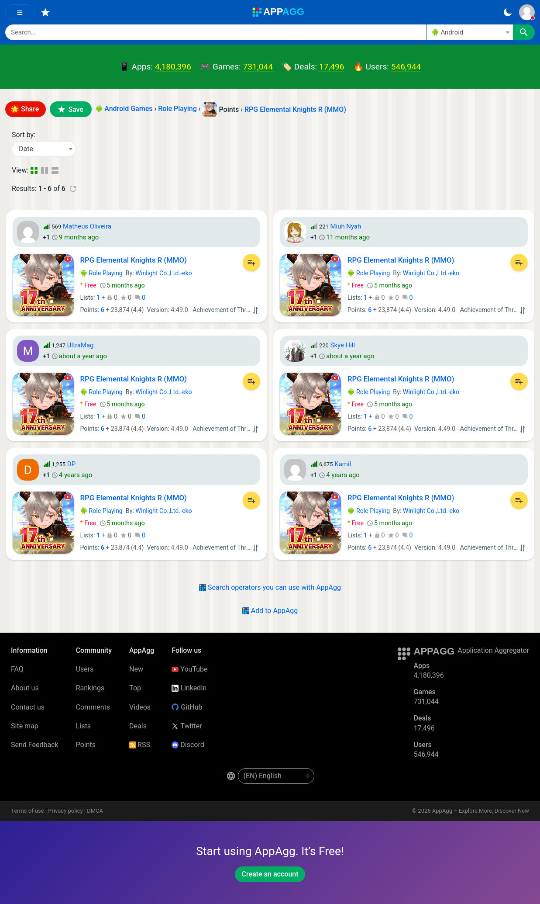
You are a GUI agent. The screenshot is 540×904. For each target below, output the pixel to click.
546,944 (406, 67)
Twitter (187, 726)
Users (85, 669)
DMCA (95, 810)
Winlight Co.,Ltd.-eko (163, 273)
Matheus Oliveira (87, 226)
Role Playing (101, 273)
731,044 (258, 67)
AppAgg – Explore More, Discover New (480, 810)
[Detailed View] (45, 170)
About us (25, 688)
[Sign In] (527, 12)
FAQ (17, 669)
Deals (138, 726)
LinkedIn (189, 688)
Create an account (269, 874)
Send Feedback (34, 745)
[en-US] (276, 776)
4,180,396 (173, 67)
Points (86, 745)
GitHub (187, 707)
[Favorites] (45, 12)
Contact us (28, 707)
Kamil (342, 464)
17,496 (331, 67)
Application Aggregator (493, 650)
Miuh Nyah (345, 226)
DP (71, 464)
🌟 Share (25, 109)
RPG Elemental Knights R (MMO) (295, 109)
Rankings (90, 688)
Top (135, 688)
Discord (188, 745)
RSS (139, 745)
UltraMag (80, 345)
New (136, 669)
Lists (83, 726)
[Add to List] (251, 262)
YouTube (189, 669)
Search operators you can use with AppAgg (270, 587)
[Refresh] (73, 188)
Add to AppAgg (270, 610)
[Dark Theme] (507, 12)
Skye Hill (342, 345)
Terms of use (27, 810)
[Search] (215, 32)
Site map (24, 726)
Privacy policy (65, 810)
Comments (93, 707)
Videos (140, 707)
